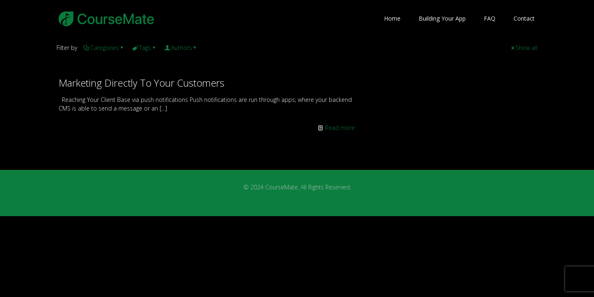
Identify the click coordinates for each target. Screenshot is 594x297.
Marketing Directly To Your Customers (141, 83)
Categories (104, 48)
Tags (144, 48)
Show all (523, 48)
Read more (340, 128)
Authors (181, 48)
